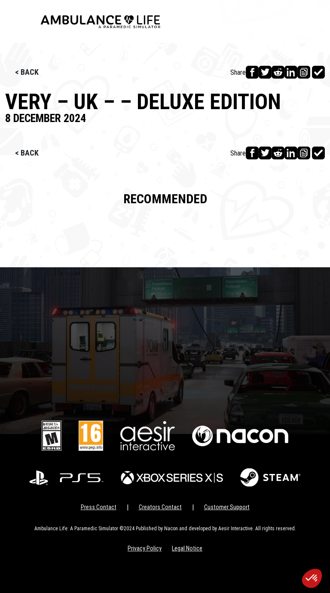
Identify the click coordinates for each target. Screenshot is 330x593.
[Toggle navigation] (18, 21)
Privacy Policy (145, 548)
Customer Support (227, 507)
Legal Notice (187, 548)
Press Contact (98, 507)
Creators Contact (160, 507)
